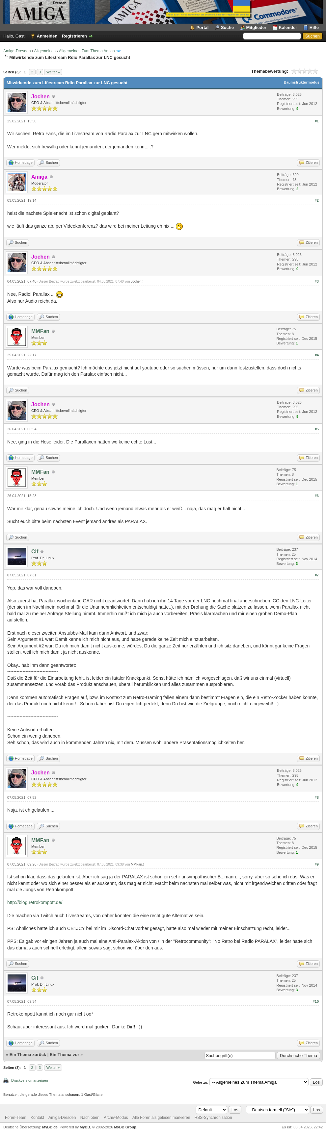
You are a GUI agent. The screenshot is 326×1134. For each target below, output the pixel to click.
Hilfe (314, 27)
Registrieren (74, 36)
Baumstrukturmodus (301, 82)
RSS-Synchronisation (213, 1117)
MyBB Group (125, 1127)
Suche (227, 27)
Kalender (288, 27)
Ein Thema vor (64, 1054)
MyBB (85, 1127)
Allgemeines (44, 51)
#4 (317, 355)
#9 (317, 864)
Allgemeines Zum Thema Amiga (87, 51)
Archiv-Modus (116, 1117)
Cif (34, 551)
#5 (317, 429)
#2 (317, 200)
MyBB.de (50, 1127)
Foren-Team (15, 1117)
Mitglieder (256, 27)
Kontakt (37, 1117)
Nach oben (89, 1117)
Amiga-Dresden (17, 51)
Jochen (136, 281)
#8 (317, 797)
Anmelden (47, 36)
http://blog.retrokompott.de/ (34, 902)
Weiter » (53, 72)
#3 (317, 281)
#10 (316, 1001)
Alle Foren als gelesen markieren (161, 1117)
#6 (317, 496)
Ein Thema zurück (28, 1054)
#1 (317, 121)
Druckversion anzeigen (29, 1080)
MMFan (40, 331)
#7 (317, 575)
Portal (202, 27)
